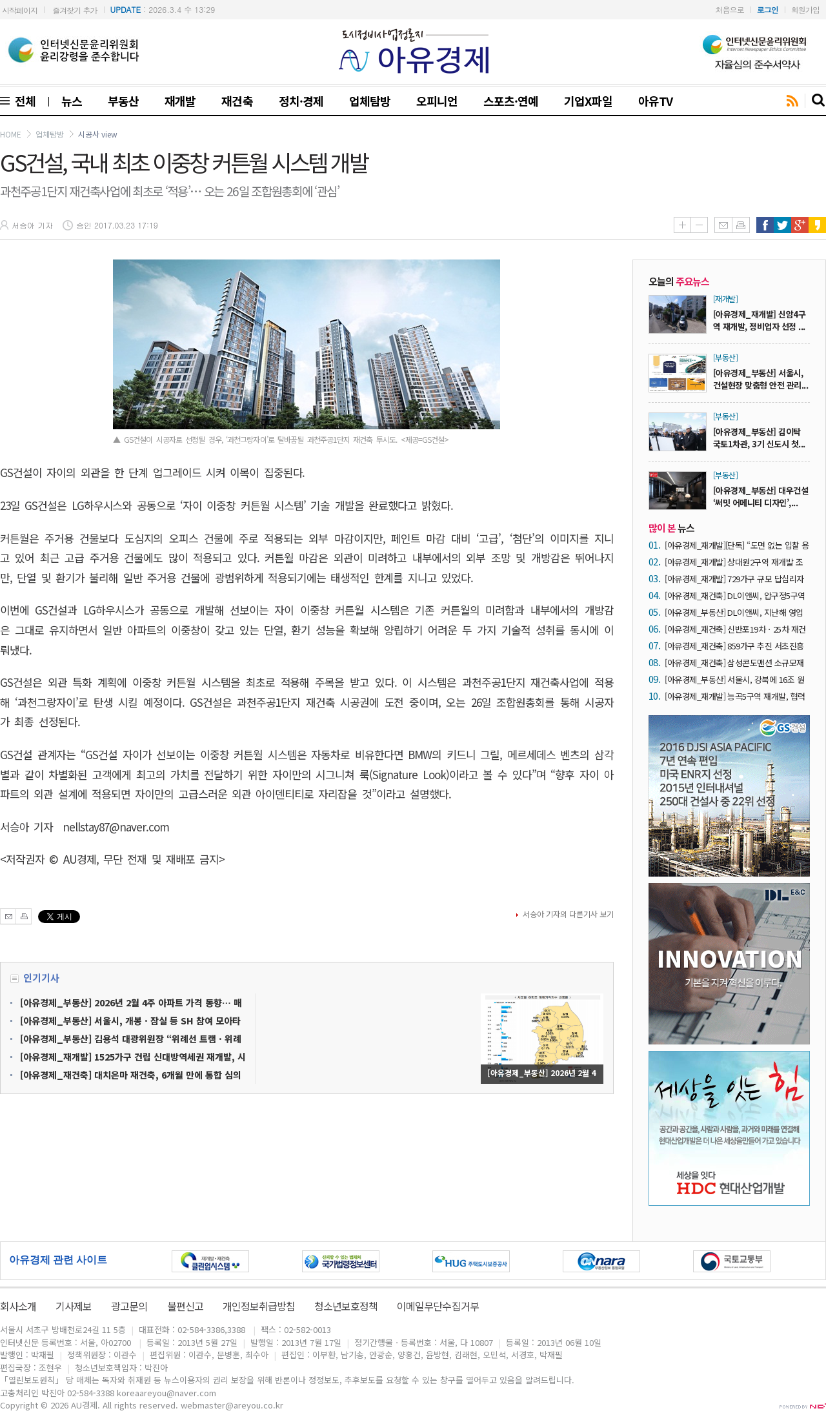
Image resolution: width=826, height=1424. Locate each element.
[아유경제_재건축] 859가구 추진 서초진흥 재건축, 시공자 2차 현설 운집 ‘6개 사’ (734, 646)
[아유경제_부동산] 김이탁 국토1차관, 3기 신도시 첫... (759, 437)
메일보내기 (723, 225)
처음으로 (730, 9)
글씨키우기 (682, 225)
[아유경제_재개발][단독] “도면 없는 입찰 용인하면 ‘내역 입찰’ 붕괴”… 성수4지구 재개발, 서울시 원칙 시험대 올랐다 (737, 545)
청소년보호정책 (346, 1306)
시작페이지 (19, 10)
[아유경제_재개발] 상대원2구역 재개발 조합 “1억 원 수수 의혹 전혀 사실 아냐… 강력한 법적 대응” (737, 562)
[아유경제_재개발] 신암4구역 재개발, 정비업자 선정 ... (759, 320)
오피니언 (437, 100)
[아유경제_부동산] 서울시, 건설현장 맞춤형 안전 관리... (760, 379)
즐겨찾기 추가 (74, 10)
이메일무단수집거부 (437, 1306)
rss (792, 101)
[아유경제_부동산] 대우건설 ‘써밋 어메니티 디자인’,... (760, 496)
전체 (22, 100)
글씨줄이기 (699, 225)
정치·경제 (301, 100)
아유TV (655, 100)
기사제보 (73, 1306)
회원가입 (805, 9)
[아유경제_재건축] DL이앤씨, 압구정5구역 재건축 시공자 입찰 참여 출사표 (735, 595)
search (819, 101)
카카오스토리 (817, 225)
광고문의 (129, 1306)
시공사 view (97, 133)
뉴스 (71, 100)
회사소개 (18, 1306)
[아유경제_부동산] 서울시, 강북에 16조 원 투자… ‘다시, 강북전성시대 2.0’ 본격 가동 (735, 679)
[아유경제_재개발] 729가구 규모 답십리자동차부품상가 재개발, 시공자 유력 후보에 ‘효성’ (734, 579)
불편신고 (185, 1306)
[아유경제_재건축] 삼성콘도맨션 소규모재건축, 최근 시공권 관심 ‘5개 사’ (734, 662)
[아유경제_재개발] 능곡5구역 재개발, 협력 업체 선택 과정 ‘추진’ (735, 696)
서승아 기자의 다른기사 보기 (568, 913)
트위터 (782, 225)
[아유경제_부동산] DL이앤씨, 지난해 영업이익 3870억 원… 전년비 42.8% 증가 (734, 612)
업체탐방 (369, 100)
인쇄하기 (741, 225)
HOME (10, 133)
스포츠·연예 (510, 100)
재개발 (180, 100)
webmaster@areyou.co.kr (232, 1405)
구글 (800, 225)
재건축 (236, 100)
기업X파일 (588, 100)
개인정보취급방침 (259, 1306)
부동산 (123, 100)
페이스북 (765, 225)
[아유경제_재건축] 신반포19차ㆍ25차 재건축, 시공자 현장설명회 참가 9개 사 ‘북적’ (735, 629)
